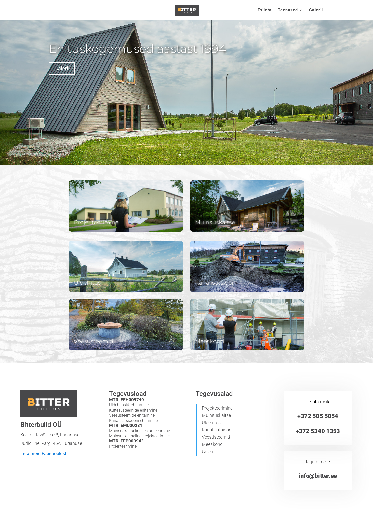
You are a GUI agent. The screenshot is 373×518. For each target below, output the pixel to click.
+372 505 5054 (317, 416)
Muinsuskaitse (216, 415)
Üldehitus (211, 422)
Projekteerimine (217, 408)
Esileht (265, 10)
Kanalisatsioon (216, 429)
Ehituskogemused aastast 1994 (137, 48)
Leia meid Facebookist (43, 453)
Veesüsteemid (216, 437)
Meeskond (212, 444)
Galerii (316, 10)
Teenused (288, 10)
